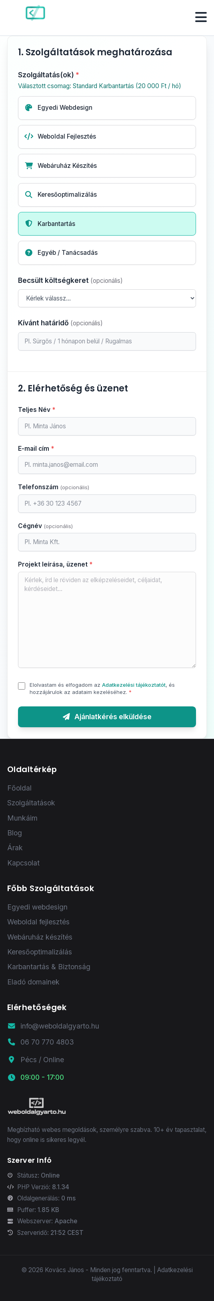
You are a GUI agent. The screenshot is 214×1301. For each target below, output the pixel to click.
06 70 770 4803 (40, 1042)
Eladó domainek (33, 982)
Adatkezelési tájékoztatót (134, 685)
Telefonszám (53, 487)
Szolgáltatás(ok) (107, 81)
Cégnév (45, 526)
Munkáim (22, 818)
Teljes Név (37, 409)
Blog (14, 833)
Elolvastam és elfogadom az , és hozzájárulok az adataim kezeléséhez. (102, 688)
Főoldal (19, 788)
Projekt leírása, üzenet (55, 564)
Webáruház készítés (39, 937)
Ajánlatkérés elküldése (107, 716)
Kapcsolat (23, 863)
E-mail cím (36, 448)
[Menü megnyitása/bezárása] (201, 18)
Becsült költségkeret (70, 280)
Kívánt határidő (60, 323)
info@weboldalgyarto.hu (53, 1026)
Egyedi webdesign (37, 907)
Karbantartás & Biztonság (48, 966)
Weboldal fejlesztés (38, 922)
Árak (15, 847)
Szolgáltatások (31, 803)
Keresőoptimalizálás (39, 952)
